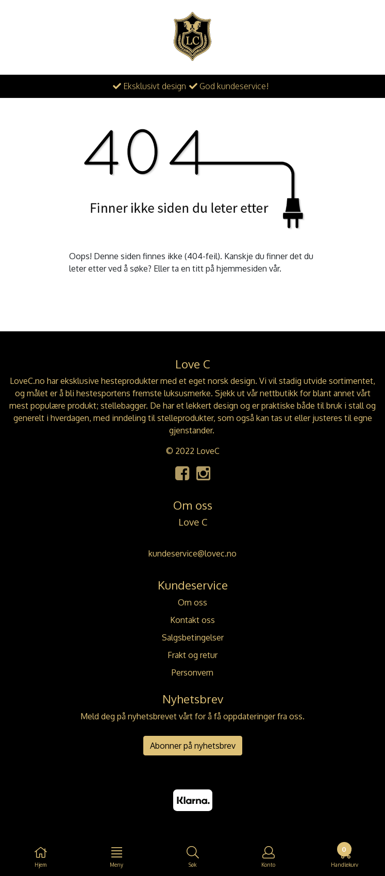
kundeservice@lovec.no (192, 553)
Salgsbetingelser (193, 637)
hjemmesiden (241, 268)
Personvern (192, 672)
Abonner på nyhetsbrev (193, 745)
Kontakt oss (192, 620)
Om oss (192, 602)
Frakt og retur (192, 655)
